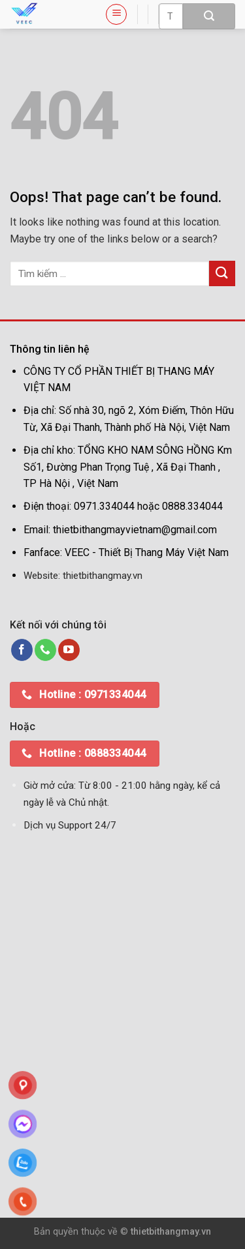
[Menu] (116, 14)
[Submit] (209, 16)
